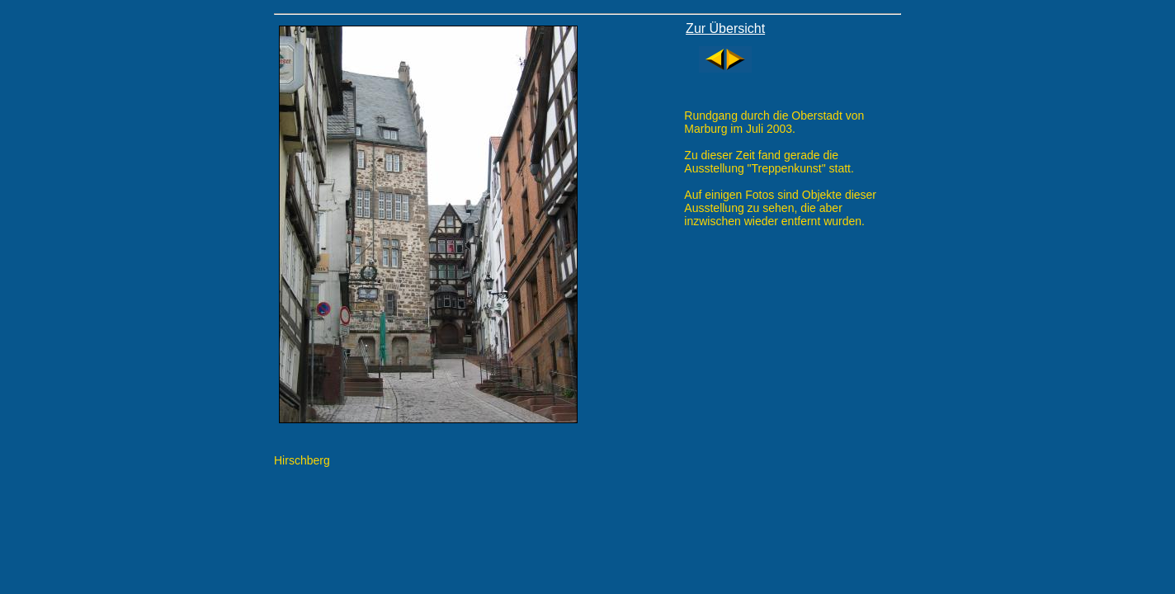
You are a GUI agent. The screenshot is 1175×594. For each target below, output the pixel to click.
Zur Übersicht (725, 28)
